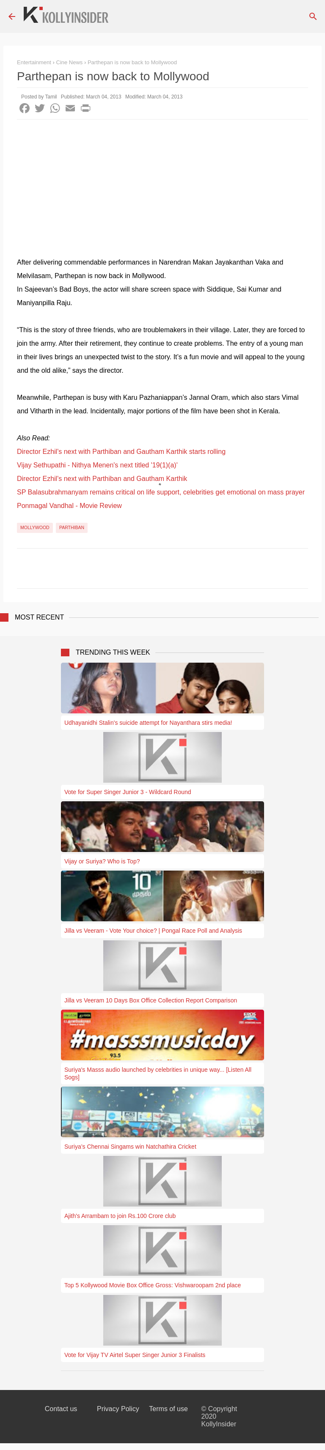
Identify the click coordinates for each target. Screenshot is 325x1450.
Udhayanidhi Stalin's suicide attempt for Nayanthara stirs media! (148, 722)
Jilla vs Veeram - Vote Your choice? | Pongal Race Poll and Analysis (153, 930)
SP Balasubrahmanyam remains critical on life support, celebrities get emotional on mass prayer (161, 492)
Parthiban (71, 527)
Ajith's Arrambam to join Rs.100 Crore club (120, 1215)
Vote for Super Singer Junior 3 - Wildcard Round (127, 792)
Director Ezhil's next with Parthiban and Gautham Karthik (102, 478)
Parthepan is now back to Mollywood (132, 62)
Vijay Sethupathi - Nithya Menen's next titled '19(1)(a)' (97, 465)
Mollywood (35, 527)
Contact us (61, 1408)
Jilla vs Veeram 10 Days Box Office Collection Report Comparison (150, 1000)
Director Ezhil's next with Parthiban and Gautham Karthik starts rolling (121, 451)
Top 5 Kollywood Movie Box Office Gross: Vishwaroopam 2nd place (152, 1285)
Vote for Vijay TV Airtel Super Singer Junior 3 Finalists (134, 1355)
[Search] (313, 16)
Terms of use (168, 1408)
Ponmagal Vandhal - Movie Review (69, 505)
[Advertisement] (162, 183)
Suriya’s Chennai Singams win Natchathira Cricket (130, 1146)
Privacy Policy (118, 1408)
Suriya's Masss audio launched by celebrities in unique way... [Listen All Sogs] (157, 1073)
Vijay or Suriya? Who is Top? (102, 861)
